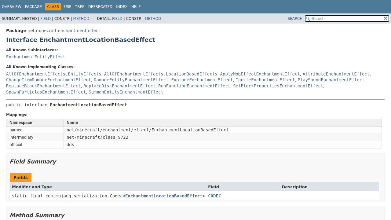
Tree (80, 7)
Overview (11, 7)
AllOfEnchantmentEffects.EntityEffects (53, 74)
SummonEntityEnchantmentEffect (126, 92)
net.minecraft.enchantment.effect (63, 30)
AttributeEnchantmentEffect (336, 74)
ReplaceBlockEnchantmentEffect (43, 85)
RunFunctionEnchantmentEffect (194, 85)
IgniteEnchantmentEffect (265, 79)
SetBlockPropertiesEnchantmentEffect (278, 85)
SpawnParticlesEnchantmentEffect (46, 92)
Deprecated (100, 7)
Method (81, 18)
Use (67, 7)
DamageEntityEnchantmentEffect (131, 79)
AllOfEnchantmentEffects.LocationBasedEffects (160, 74)
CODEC (214, 195)
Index (122, 7)
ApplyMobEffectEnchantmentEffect (260, 74)
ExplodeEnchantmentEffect (202, 79)
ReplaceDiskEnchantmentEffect (119, 85)
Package (33, 7)
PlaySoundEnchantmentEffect (331, 79)
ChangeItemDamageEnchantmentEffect (48, 79)
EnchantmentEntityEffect (35, 56)
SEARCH (295, 18)
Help (136, 7)
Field (45, 18)
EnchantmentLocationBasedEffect (164, 195)
